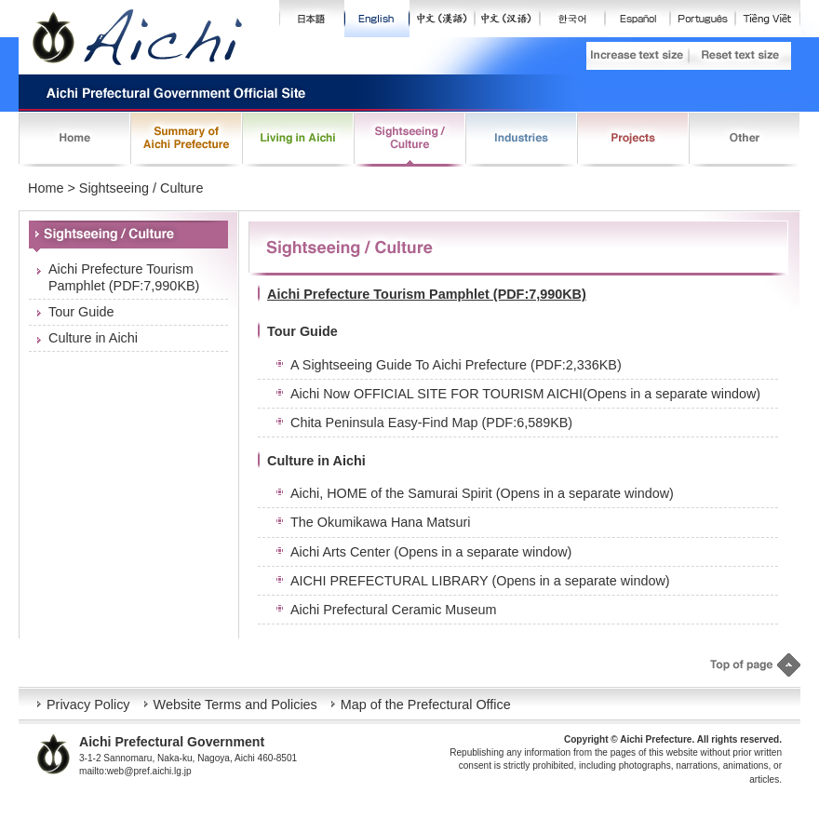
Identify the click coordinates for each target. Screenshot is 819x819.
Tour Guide (81, 311)
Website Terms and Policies (235, 704)
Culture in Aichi (93, 337)
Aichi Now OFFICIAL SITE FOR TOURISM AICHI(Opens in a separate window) (525, 393)
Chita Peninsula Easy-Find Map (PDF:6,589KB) (431, 422)
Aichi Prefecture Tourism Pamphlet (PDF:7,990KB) (123, 277)
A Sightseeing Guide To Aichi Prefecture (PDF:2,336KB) (456, 364)
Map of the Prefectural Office (426, 704)
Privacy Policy (88, 704)
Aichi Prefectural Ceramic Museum (393, 609)
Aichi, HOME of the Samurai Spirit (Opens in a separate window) (482, 493)
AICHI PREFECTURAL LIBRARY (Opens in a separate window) (480, 580)
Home (45, 188)
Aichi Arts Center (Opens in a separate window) (430, 551)
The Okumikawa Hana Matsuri (380, 522)
